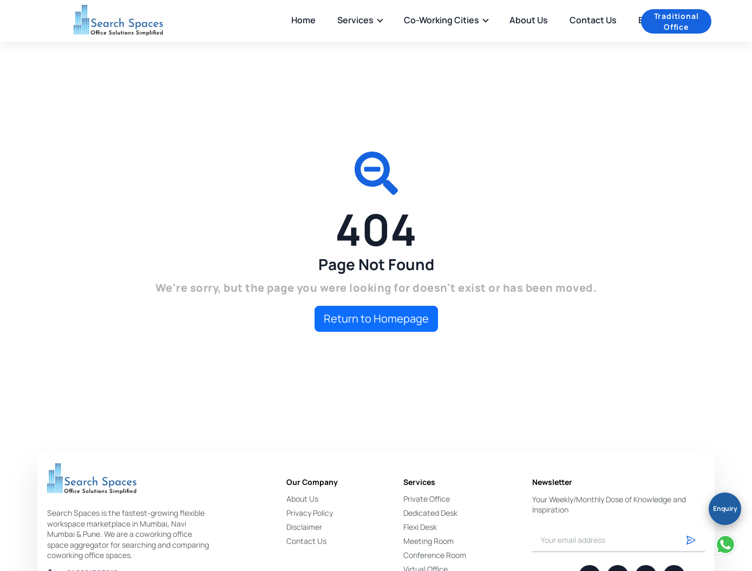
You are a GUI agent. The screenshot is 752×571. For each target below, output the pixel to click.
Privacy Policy (309, 513)
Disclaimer (304, 527)
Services (359, 20)
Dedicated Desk (430, 513)
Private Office (426, 499)
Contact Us (593, 20)
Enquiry (725, 508)
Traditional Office (676, 21)
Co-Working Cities (446, 20)
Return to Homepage (376, 318)
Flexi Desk (420, 527)
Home (303, 20)
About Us (528, 20)
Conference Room (434, 555)
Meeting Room (428, 541)
